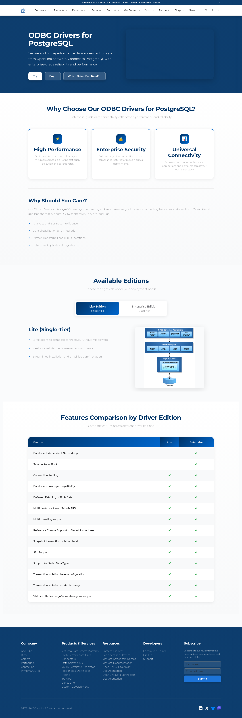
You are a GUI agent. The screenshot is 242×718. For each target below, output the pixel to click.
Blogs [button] (178, 10)
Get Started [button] (130, 10)
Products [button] (59, 10)
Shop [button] (148, 10)
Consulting (68, 682)
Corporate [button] (40, 10)
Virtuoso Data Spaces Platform (80, 651)
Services (96, 10)
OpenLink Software (43, 708)
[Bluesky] (213, 708)
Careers (25, 659)
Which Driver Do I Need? (83, 76)
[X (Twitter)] (207, 708)
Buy (51, 76)
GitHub (147, 655)
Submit (202, 678)
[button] (218, 10)
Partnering (27, 662)
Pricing (66, 674)
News (192, 10)
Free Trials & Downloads (76, 671)
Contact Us (27, 667)
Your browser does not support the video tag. (170, 54)
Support (148, 659)
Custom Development (75, 686)
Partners (164, 10)
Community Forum (155, 651)
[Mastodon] (219, 708)
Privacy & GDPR (30, 671)
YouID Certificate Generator (78, 667)
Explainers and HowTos (116, 655)
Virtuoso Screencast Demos (119, 659)
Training (67, 678)
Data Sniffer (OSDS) (73, 662)
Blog (24, 655)
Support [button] (111, 10)
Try (35, 76)
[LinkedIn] (200, 708)
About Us (26, 651)
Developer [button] (78, 10)
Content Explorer (112, 651)
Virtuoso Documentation (117, 662)
